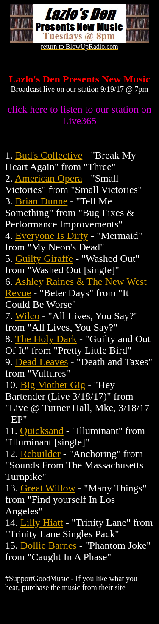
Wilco (27, 315)
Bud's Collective (48, 155)
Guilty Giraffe (44, 258)
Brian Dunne (41, 201)
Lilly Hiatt (41, 522)
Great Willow (47, 488)
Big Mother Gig (52, 384)
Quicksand (42, 430)
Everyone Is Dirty (51, 235)
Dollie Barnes (48, 545)
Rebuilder (40, 453)
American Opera (48, 178)
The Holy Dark (46, 338)
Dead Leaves (41, 361)
